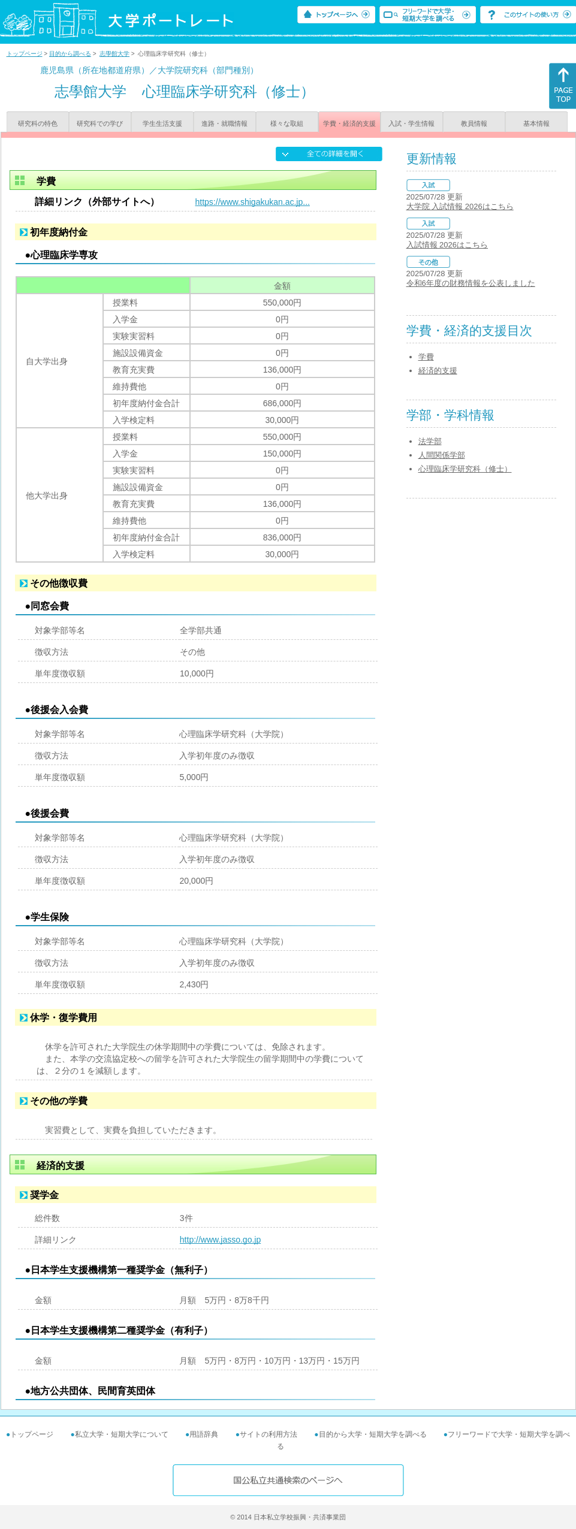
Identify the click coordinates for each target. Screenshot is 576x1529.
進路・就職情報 (224, 123)
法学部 (430, 441)
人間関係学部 (441, 455)
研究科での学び (100, 123)
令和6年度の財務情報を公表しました (470, 283)
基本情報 (536, 123)
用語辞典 (203, 1434)
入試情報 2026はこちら (447, 244)
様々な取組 (286, 123)
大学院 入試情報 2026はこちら (460, 206)
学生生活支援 (162, 123)
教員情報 (474, 123)
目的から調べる (70, 53)
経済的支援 (437, 370)
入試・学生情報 (411, 123)
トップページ (25, 53)
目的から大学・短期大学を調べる (373, 1434)
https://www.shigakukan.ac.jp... (252, 202)
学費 (426, 356)
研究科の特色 (38, 123)
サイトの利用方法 (268, 1434)
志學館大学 (114, 53)
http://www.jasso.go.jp (220, 1239)
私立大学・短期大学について (121, 1434)
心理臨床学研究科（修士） (465, 468)
